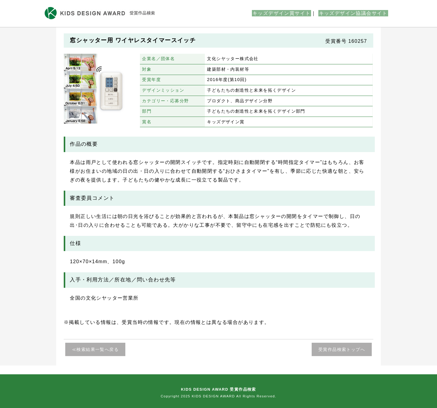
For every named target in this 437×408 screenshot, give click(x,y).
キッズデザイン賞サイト (281, 13)
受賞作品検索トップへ (341, 349)
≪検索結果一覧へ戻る (95, 349)
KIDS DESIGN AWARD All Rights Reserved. (234, 396)
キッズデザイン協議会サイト (353, 13)
